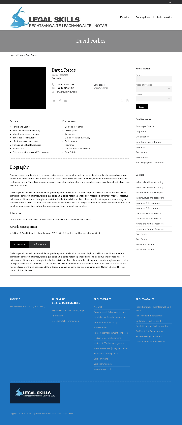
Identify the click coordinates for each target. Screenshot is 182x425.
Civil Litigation (71, 130)
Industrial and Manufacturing (26, 130)
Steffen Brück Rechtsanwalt (149, 331)
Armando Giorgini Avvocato (149, 336)
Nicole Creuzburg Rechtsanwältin (152, 326)
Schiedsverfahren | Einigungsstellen (111, 348)
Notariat (98, 306)
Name (139, 75)
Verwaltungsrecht (102, 369)
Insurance (69, 144)
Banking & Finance (74, 126)
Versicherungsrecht (103, 363)
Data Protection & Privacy (77, 137)
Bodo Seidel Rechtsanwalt (148, 320)
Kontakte (125, 17)
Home (12, 55)
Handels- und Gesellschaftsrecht (109, 317)
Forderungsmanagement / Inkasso (111, 332)
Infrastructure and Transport (26, 134)
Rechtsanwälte (164, 17)
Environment (71, 141)
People (20, 55)
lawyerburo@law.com (67, 91)
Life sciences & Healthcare (77, 148)
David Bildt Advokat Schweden (150, 341)
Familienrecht (100, 327)
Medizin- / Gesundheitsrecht (107, 337)
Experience (19, 244)
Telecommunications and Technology (31, 152)
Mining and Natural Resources (27, 144)
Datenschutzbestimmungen (65, 320)
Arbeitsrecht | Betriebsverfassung (110, 311)
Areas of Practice (144, 84)
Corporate (70, 134)
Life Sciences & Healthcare (25, 141)
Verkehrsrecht (101, 358)
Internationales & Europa (106, 322)
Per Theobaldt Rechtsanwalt (149, 315)
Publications (40, 244)
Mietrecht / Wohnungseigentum (109, 343)
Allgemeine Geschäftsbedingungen (68, 310)
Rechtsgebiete (143, 17)
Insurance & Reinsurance (25, 137)
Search (142, 107)
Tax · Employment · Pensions (150, 162)
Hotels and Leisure (21, 126)
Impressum (57, 315)
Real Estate (18, 148)
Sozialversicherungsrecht (106, 353)
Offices (139, 94)
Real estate (141, 152)
